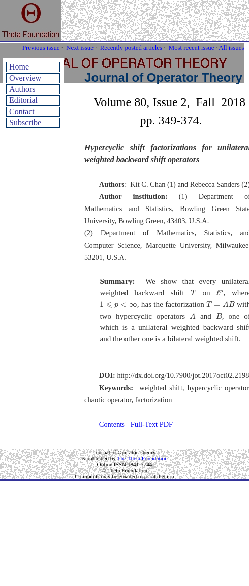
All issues (231, 47)
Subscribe (25, 122)
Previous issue (41, 47)
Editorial (23, 100)
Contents (112, 424)
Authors (22, 89)
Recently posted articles (131, 47)
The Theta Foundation (142, 458)
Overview (25, 78)
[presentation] (193, 292)
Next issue (80, 47)
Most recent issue (191, 47)
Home (19, 66)
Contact (22, 111)
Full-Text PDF (152, 424)
